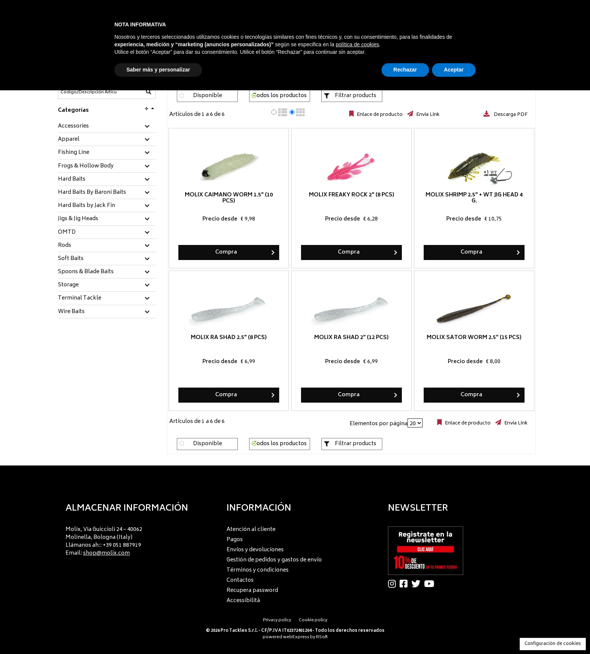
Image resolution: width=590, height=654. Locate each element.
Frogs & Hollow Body (86, 166)
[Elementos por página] (415, 422)
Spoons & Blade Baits (86, 272)
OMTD (67, 232)
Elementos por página (379, 424)
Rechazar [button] (405, 70)
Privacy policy (277, 620)
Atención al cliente (251, 529)
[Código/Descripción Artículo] (88, 92)
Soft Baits (71, 259)
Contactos (240, 580)
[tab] (107, 126)
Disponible (207, 95)
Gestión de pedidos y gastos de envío (274, 560)
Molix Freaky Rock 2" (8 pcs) (351, 195)
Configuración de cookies (553, 644)
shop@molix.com (106, 553)
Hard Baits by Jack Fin (86, 205)
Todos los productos (280, 95)
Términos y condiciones (258, 570)
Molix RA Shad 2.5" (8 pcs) (229, 337)
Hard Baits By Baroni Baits (92, 192)
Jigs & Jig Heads (78, 219)
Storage (68, 285)
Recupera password (252, 590)
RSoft (322, 637)
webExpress (296, 637)
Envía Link (427, 115)
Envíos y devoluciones (255, 550)
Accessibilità (243, 600)
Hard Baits (71, 179)
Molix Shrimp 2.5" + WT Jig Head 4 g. (474, 198)
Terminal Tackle (79, 298)
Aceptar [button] (454, 70)
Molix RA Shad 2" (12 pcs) (351, 337)
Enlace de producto (379, 115)
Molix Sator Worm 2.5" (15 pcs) (474, 337)
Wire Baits (71, 312)
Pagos (235, 539)
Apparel (68, 139)
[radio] (274, 112)
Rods (64, 245)
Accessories (73, 126)
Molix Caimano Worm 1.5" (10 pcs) (229, 198)
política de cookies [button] (357, 44)
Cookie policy (313, 620)
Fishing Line (73, 152)
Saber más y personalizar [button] (158, 70)
